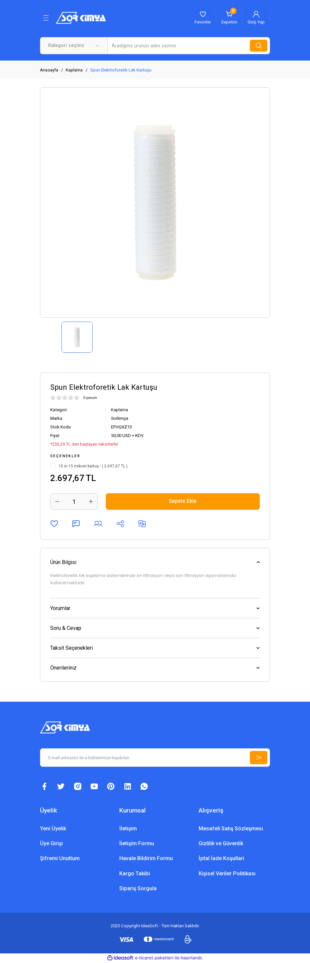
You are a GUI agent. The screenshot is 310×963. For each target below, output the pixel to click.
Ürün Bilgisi (63, 562)
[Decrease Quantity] (57, 501)
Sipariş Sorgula (138, 889)
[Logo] (81, 17)
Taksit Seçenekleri (71, 648)
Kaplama (119, 409)
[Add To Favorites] (54, 524)
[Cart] (229, 18)
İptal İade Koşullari (221, 859)
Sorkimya (120, 418)
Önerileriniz (63, 668)
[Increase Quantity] (91, 501)
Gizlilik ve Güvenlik (221, 844)
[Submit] (258, 757)
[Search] (188, 45)
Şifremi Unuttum (60, 859)
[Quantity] (74, 501)
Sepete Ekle (183, 501)
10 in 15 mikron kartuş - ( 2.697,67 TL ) (93, 466)
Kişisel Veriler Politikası (227, 874)
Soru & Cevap (65, 628)
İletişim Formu (136, 844)
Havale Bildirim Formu (146, 859)
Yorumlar (60, 608)
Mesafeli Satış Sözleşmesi (231, 829)
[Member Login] (256, 18)
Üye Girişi (51, 844)
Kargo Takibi (134, 874)
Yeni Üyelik (53, 829)
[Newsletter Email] (155, 757)
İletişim (128, 829)
